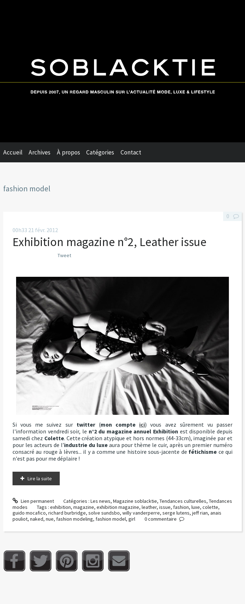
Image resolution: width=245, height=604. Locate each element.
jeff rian (200, 513)
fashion (181, 507)
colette (210, 507)
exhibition (60, 507)
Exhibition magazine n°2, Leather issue (109, 241)
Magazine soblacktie (135, 501)
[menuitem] (16, 152)
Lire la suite (40, 478)
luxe (195, 507)
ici (142, 424)
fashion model (110, 519)
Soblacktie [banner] (122, 71)
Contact (131, 152)
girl (131, 519)
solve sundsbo (104, 513)
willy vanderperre (141, 513)
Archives (39, 152)
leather (149, 507)
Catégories (100, 152)
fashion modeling (74, 519)
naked (36, 519)
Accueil (13, 152)
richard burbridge (67, 513)
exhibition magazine (118, 507)
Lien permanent (33, 501)
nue (50, 519)
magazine (83, 507)
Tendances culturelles (183, 501)
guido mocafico (29, 513)
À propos (68, 152)
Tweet (64, 255)
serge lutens (176, 513)
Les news (100, 501)
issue (165, 507)
